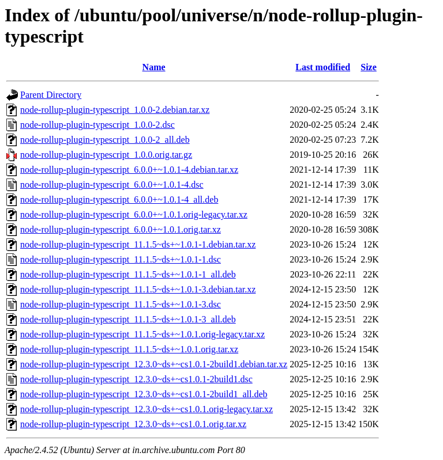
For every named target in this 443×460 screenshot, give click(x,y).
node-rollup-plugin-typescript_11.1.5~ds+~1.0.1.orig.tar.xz (129, 349)
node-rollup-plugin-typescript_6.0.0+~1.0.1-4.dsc (112, 184)
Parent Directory (50, 95)
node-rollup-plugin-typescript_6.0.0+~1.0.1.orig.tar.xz (120, 229)
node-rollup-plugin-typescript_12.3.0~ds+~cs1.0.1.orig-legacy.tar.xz (146, 409)
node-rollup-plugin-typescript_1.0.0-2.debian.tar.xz (114, 110)
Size (369, 67)
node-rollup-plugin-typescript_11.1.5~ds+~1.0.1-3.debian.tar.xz (138, 289)
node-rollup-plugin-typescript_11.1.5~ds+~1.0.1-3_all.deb (128, 319)
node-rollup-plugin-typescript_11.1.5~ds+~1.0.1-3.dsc (120, 304)
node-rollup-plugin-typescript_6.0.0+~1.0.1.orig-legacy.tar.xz (133, 214)
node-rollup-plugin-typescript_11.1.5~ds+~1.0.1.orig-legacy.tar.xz (142, 334)
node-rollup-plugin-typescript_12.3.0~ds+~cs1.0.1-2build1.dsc (136, 379)
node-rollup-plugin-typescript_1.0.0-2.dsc (97, 125)
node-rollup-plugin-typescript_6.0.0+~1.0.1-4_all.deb (119, 199)
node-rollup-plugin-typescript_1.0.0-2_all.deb (105, 140)
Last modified (322, 67)
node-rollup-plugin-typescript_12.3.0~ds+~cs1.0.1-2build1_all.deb (144, 394)
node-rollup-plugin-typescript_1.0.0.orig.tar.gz (106, 154)
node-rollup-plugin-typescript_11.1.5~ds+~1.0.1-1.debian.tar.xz (138, 244)
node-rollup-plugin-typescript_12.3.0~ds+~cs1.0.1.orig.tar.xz (133, 424)
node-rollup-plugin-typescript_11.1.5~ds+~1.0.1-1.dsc (120, 259)
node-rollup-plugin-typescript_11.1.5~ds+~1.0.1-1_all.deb (128, 274)
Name (154, 67)
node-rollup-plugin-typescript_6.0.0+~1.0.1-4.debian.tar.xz (129, 169)
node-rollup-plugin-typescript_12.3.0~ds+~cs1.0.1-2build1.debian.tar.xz (153, 364)
